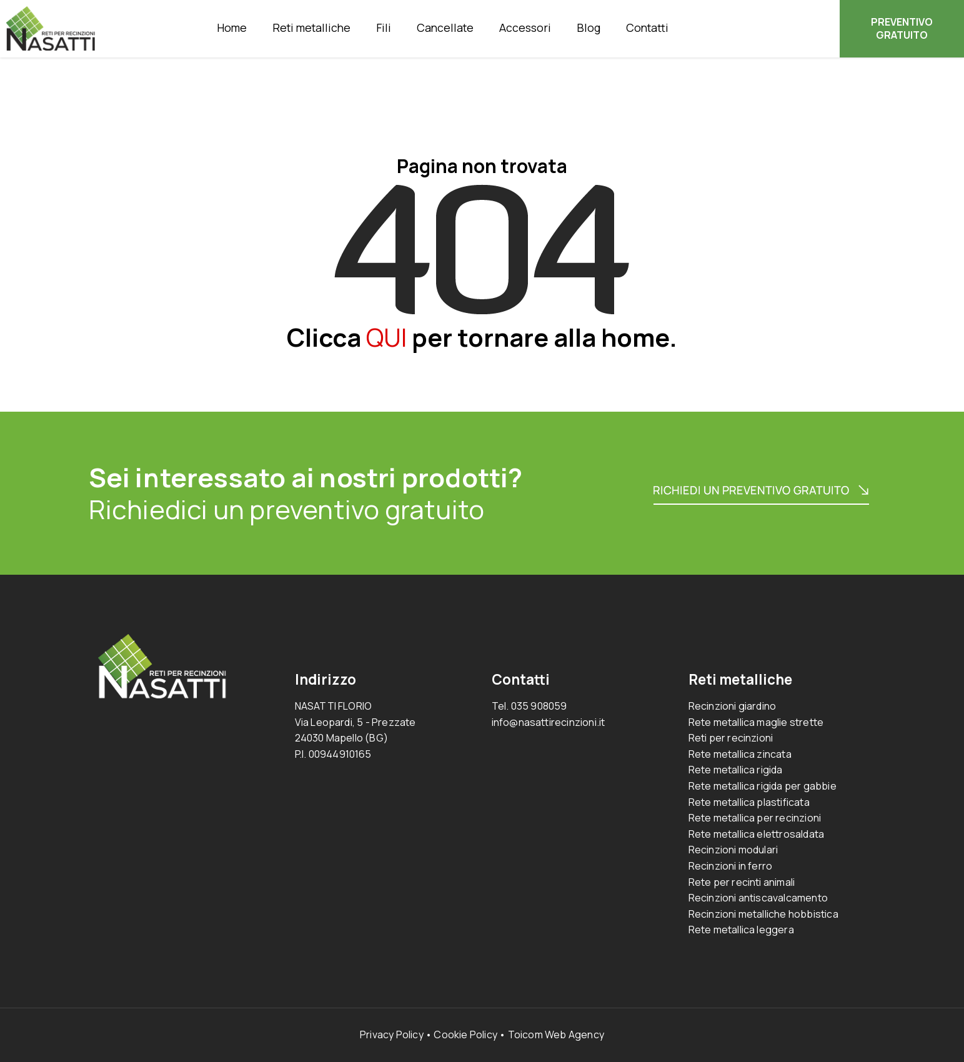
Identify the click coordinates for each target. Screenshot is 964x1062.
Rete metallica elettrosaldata (756, 834)
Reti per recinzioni (730, 738)
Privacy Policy (392, 1034)
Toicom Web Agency (556, 1034)
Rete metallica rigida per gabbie (762, 786)
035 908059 (539, 706)
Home (232, 27)
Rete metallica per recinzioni (755, 818)
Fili (383, 27)
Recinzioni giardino (732, 706)
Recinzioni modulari (733, 849)
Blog (588, 27)
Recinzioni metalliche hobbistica (763, 914)
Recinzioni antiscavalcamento (758, 898)
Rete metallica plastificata (749, 802)
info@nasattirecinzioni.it (548, 722)
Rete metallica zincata (740, 754)
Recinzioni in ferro (730, 866)
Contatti (647, 27)
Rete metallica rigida (735, 770)
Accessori (525, 27)
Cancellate (445, 27)
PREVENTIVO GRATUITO (902, 28)
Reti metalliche (311, 27)
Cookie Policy (465, 1034)
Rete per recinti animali (741, 882)
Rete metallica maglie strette (756, 722)
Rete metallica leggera (741, 929)
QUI (386, 337)
